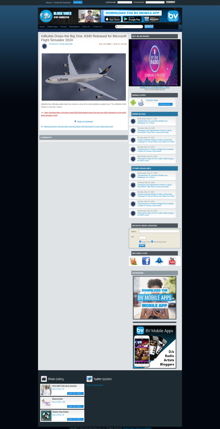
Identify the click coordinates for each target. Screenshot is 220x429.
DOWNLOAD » (165, 104)
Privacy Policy (128, 428)
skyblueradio (65, 44)
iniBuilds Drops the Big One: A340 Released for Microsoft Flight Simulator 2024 (78, 126)
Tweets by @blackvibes (94, 385)
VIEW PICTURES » (75, 393)
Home (41, 27)
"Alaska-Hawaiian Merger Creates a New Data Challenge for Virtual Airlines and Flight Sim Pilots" (156, 141)
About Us (86, 27)
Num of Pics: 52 (58, 415)
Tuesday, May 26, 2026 (146, 128)
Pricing (63, 27)
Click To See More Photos (154, 89)
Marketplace (74, 27)
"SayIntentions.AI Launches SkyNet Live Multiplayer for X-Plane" (152, 122)
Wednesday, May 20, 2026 (147, 156)
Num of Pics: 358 (58, 402)
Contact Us (97, 27)
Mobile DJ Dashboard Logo (154, 87)
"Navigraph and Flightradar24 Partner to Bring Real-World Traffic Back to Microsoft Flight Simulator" (154, 132)
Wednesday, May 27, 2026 (147, 119)
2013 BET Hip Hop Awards (64, 386)
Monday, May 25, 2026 (145, 138)
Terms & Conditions (144, 428)
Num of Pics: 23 (58, 389)
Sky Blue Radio (152, 100)
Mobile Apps (52, 27)
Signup (48, 2)
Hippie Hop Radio (60, 412)
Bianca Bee (57, 399)
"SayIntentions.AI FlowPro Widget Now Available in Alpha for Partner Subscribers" (155, 150)
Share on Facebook (85, 121)
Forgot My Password (62, 2)
